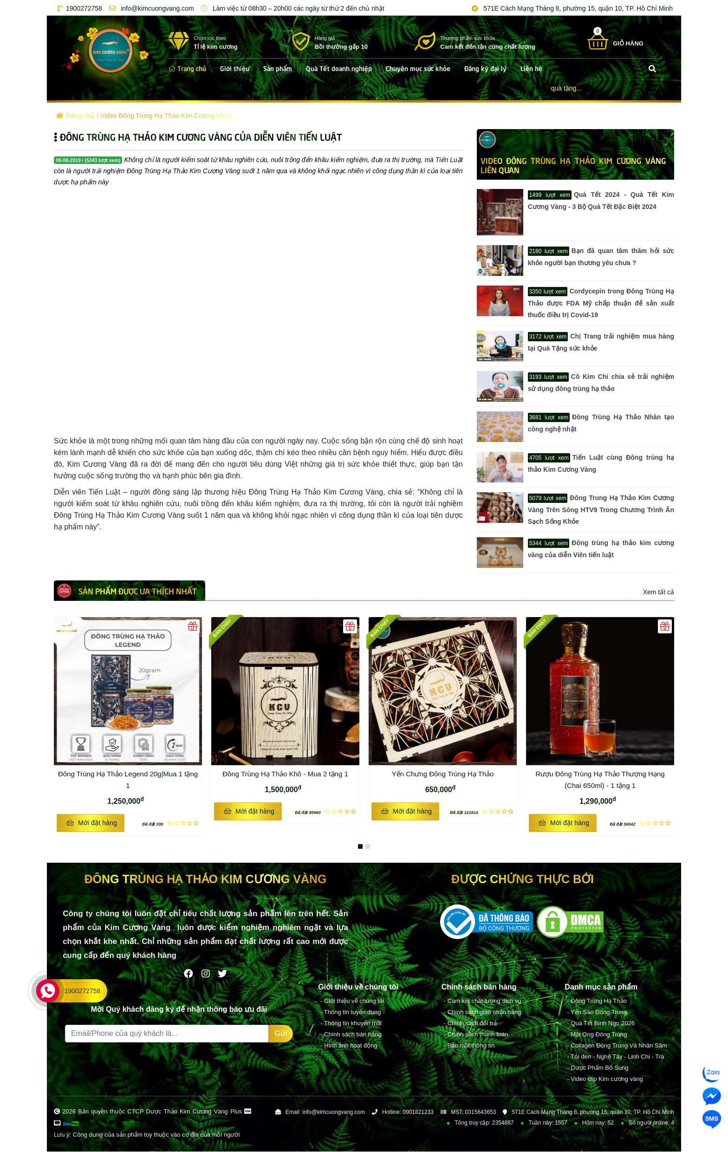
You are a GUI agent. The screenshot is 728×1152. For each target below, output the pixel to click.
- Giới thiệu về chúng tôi (352, 1001)
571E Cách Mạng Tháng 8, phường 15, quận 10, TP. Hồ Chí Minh (570, 8)
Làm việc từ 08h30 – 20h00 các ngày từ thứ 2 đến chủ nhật (291, 8)
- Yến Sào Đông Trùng (597, 1012)
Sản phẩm (277, 67)
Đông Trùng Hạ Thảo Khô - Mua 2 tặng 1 (289, 773)
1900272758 (78, 8)
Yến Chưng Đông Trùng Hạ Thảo (443, 774)
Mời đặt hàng (91, 823)
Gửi (280, 1034)
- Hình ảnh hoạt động (348, 1045)
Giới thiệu (234, 67)
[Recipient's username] (166, 1034)
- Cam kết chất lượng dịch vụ (483, 1001)
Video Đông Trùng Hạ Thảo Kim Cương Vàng (166, 115)
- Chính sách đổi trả (470, 1023)
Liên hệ (531, 67)
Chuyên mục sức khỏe (418, 67)
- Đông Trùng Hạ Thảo (597, 1001)
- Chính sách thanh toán (476, 1034)
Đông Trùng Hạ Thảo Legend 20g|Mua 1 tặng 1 (128, 778)
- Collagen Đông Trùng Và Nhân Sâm (617, 1045)
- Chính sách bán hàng (351, 1034)
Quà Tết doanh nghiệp (339, 67)
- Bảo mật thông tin (469, 1045)
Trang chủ (187, 67)
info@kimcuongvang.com (150, 8)
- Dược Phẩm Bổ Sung (597, 1068)
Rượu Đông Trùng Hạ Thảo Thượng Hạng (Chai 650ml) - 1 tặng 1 (603, 778)
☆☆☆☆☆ (170, 823)
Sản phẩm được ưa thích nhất (137, 590)
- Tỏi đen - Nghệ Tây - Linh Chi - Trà (615, 1057)
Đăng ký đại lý (485, 67)
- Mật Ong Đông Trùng (597, 1034)
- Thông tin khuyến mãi (351, 1023)
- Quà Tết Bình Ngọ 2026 (601, 1023)
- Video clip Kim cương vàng (605, 1079)
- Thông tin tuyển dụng (350, 1012)
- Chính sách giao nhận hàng (482, 1012)
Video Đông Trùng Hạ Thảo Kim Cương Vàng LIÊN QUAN (573, 165)
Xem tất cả (658, 592)
